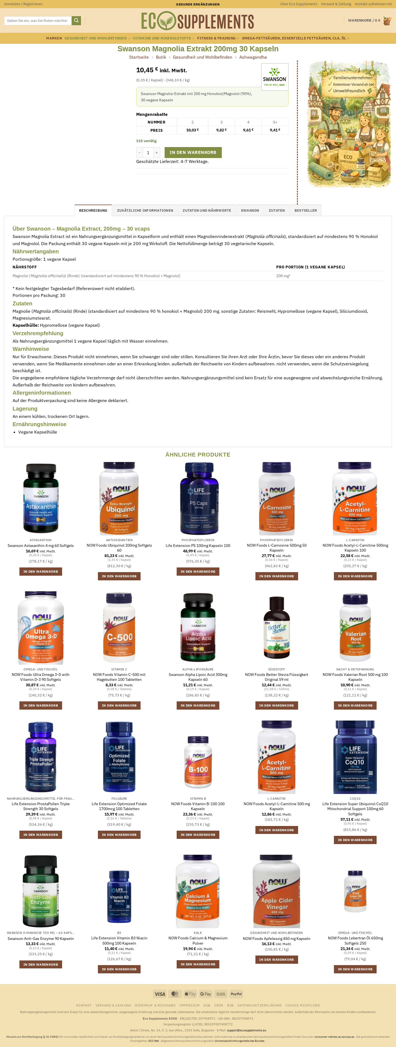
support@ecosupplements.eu (246, 1030)
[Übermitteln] (76, 20)
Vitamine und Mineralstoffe (163, 38)
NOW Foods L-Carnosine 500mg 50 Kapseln (277, 548)
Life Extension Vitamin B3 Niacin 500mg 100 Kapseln (119, 941)
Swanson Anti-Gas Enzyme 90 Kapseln (41, 938)
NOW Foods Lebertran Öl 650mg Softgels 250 (355, 941)
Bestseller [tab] (306, 210)
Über (218, 1005)
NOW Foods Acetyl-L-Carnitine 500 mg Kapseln (277, 806)
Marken (54, 38)
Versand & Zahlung (336, 4)
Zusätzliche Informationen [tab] (145, 210)
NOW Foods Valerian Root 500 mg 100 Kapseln (355, 677)
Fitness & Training (218, 38)
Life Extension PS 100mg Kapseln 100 (198, 545)
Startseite (139, 57)
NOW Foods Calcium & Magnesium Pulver (198, 941)
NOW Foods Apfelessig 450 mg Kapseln (276, 938)
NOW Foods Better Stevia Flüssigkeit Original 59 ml (276, 677)
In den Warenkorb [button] (41, 571)
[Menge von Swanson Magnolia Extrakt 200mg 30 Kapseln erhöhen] (157, 152)
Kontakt (84, 1005)
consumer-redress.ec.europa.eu (335, 1037)
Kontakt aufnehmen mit (373, 4)
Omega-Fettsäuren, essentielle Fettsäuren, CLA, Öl (296, 38)
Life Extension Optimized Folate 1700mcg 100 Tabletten (119, 806)
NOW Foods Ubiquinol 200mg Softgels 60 (119, 548)
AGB (207, 1005)
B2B (230, 1005)
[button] (23, 4)
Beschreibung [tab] (93, 210)
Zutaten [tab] (277, 210)
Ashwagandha (253, 57)
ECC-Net (153, 1041)
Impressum (189, 1005)
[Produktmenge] (148, 152)
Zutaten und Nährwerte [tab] (207, 210)
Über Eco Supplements (298, 4)
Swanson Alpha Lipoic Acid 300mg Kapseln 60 (198, 677)
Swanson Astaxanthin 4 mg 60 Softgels (41, 545)
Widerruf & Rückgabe (155, 1005)
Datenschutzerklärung (259, 1005)
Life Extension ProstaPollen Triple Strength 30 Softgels (41, 806)
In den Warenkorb (193, 152)
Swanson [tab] (250, 210)
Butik (161, 57)
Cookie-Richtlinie (303, 1005)
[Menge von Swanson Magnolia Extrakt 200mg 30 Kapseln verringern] (139, 152)
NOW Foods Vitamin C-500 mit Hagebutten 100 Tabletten (119, 677)
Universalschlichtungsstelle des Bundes (240, 1041)
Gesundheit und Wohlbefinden (97, 38)
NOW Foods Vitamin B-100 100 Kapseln (198, 806)
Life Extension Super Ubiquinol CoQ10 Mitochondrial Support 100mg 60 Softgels (355, 808)
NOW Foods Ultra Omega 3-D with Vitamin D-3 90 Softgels (40, 677)
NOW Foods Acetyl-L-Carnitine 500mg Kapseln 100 (355, 548)
